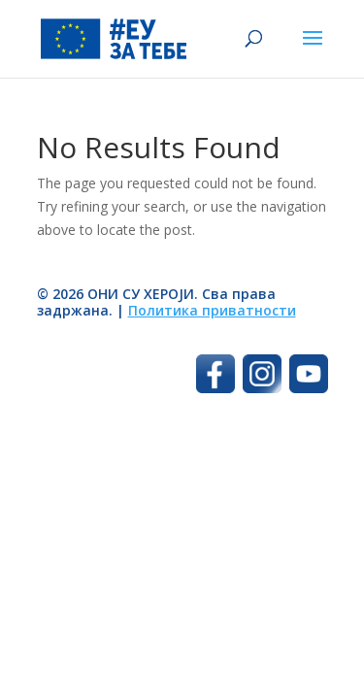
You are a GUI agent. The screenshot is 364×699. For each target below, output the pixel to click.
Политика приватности (212, 310)
